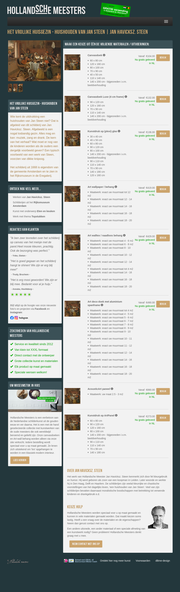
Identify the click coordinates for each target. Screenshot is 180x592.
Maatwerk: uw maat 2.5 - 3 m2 (105, 394)
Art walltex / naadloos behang (106, 235)
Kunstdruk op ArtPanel (102, 415)
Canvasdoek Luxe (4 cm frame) (107, 96)
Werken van (31, 197)
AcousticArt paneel (100, 389)
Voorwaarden (143, 560)
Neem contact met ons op (85, 544)
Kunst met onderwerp (34, 211)
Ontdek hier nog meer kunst (115, 560)
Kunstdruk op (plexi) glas (104, 131)
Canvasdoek (96, 55)
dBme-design (163, 560)
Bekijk (163, 57)
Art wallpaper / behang (102, 186)
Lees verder (19, 460)
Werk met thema (29, 216)
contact (91, 523)
